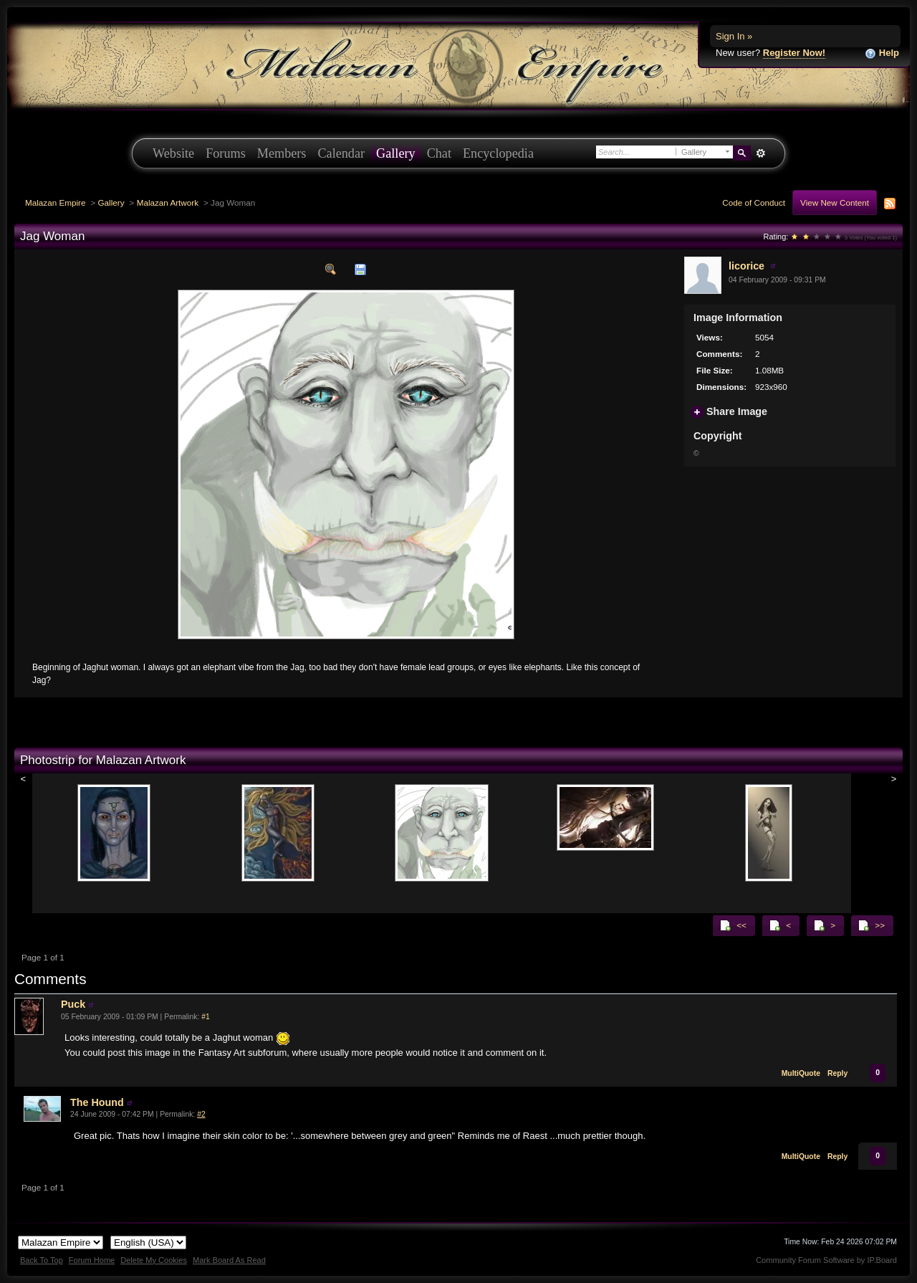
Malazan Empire (55, 202)
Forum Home (92, 1260)
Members (282, 153)
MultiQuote (801, 1073)
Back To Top (41, 1260)
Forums (226, 153)
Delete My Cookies (153, 1260)
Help (882, 53)
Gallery (396, 153)
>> (871, 925)
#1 (205, 1017)
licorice (746, 266)
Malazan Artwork (167, 202)
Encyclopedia (498, 153)
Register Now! (794, 52)
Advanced (760, 153)
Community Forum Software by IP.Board (826, 1260)
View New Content (834, 202)
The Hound (97, 1102)
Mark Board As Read (229, 1260)
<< (732, 925)
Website (173, 153)
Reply (837, 1073)
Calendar (341, 153)
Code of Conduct (753, 202)
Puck (73, 1004)
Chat (439, 153)
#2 (201, 1114)
